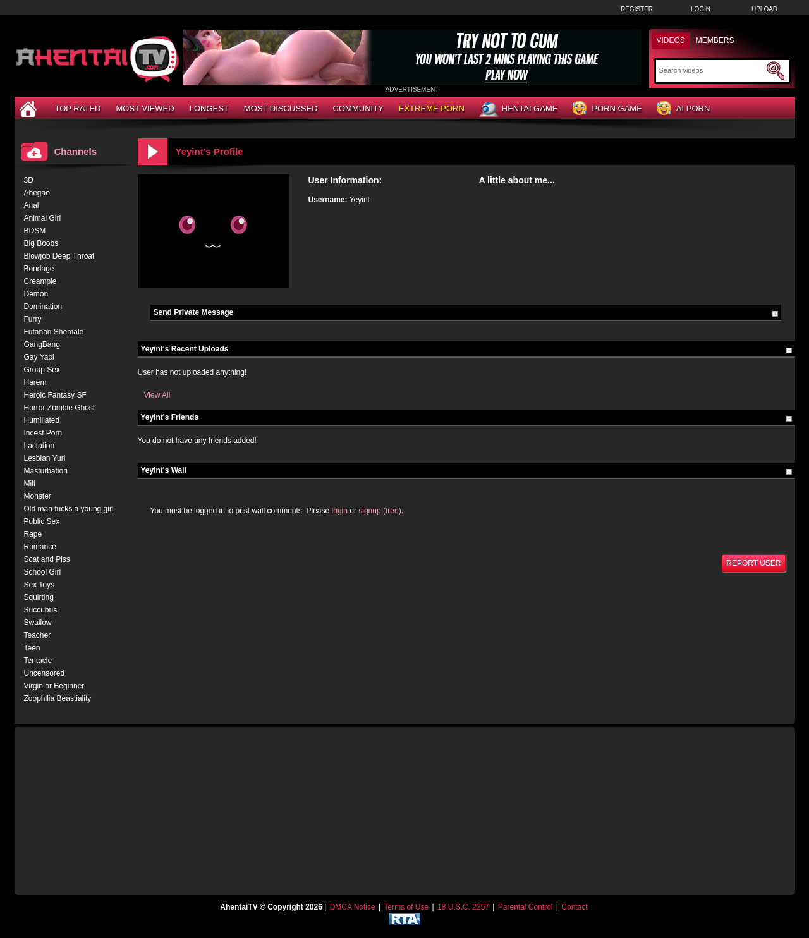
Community (358, 108)
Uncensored (44, 673)
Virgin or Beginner (54, 685)
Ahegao (37, 192)
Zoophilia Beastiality (58, 698)
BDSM (35, 230)
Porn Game (607, 109)
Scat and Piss (47, 559)
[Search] (711, 70)
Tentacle (38, 660)
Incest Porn (43, 433)
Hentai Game (519, 109)
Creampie (40, 281)
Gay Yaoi (39, 357)
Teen (32, 647)
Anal (31, 205)
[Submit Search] (775, 71)
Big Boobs (41, 243)
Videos (671, 40)
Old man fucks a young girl (69, 508)
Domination (43, 306)
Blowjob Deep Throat (59, 256)
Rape (33, 534)
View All (157, 395)
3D (28, 180)
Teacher (37, 635)
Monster (37, 496)
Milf (30, 483)
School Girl (42, 572)
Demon (36, 293)
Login (700, 9)
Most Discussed (281, 108)
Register (637, 9)
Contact (574, 907)
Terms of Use (406, 907)
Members (715, 40)
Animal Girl (42, 218)
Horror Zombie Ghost (59, 407)
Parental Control (525, 907)
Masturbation (46, 470)
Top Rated (78, 108)
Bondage (39, 268)
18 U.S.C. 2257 (463, 907)
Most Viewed (145, 108)
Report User (753, 563)
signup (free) (379, 510)
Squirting (39, 597)
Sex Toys (39, 584)
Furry (33, 319)
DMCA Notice (352, 907)
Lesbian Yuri (45, 458)
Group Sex (42, 369)
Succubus (41, 610)
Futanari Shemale (54, 331)
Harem (35, 382)
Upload (764, 9)
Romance (40, 546)
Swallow (38, 622)
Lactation (39, 445)
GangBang (42, 344)
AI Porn (683, 109)
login (340, 510)
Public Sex (42, 521)
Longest (209, 108)
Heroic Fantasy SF (55, 395)
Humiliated (42, 420)
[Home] (30, 108)
